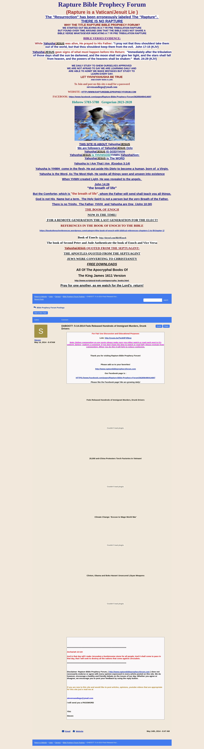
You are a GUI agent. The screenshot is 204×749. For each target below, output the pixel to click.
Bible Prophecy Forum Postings (74, 297)
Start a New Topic (40, 313)
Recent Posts (39, 299)
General (58, 297)
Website (79, 731)
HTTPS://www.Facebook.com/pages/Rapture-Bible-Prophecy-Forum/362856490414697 (115, 378)
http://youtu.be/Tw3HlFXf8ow (118, 338)
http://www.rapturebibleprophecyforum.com (115, 369)
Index (51, 297)
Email (67, 731)
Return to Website (40, 297)
